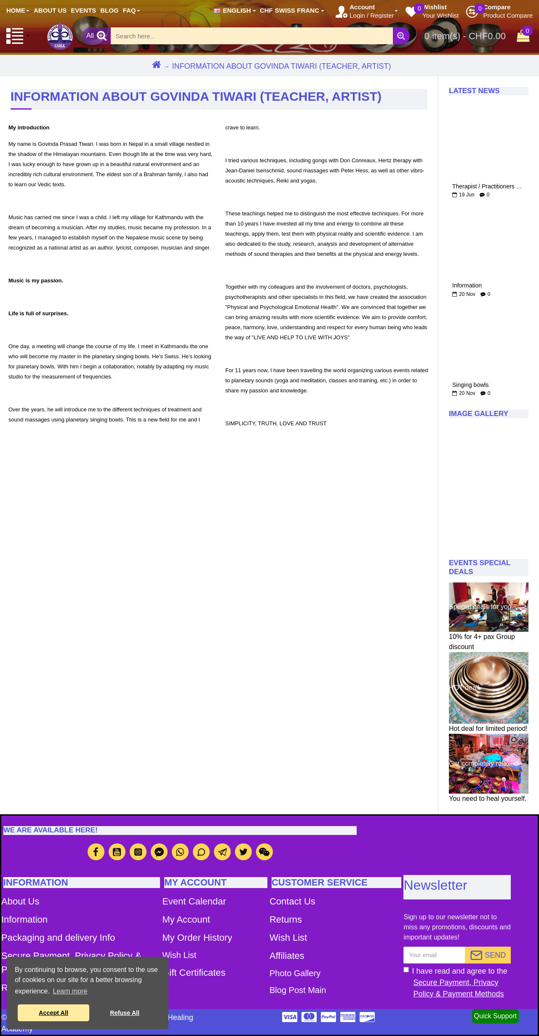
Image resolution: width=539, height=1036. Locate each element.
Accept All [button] (53, 1012)
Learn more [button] (70, 991)
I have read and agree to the (457, 983)
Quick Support (495, 1016)
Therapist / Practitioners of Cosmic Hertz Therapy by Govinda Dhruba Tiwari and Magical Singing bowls (488, 186)
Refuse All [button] (124, 1012)
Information (467, 285)
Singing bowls (470, 385)
